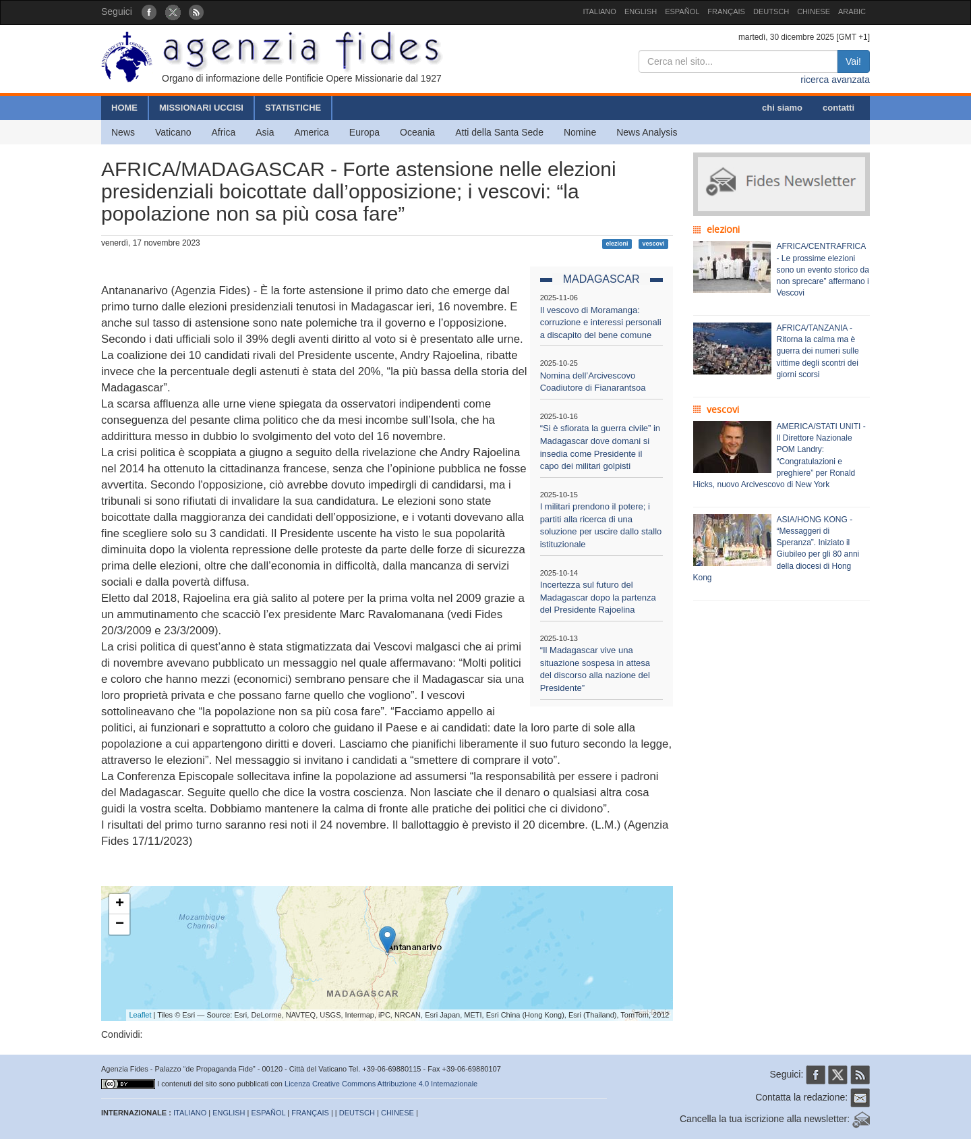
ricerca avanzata (835, 79)
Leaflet (140, 1015)
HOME (124, 108)
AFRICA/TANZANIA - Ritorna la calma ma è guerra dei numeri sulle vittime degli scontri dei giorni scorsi (818, 351)
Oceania (417, 132)
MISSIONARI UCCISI (201, 108)
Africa (223, 132)
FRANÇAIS (726, 11)
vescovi (653, 243)
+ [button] (119, 904)
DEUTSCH (771, 11)
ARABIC (852, 11)
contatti (838, 108)
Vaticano (173, 132)
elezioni (617, 243)
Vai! (853, 61)
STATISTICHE (293, 108)
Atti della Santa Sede (499, 132)
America (312, 132)
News (123, 132)
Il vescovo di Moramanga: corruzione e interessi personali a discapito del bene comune (600, 322)
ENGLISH (640, 11)
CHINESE (813, 11)
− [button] (119, 924)
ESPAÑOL (682, 11)
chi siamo (782, 108)
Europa (364, 132)
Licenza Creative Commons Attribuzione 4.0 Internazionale (381, 1084)
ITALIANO (599, 11)
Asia (265, 132)
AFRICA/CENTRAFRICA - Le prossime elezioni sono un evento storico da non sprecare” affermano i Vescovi (823, 270)
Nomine (580, 132)
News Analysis (646, 132)
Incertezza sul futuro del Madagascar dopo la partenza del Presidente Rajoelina (598, 597)
